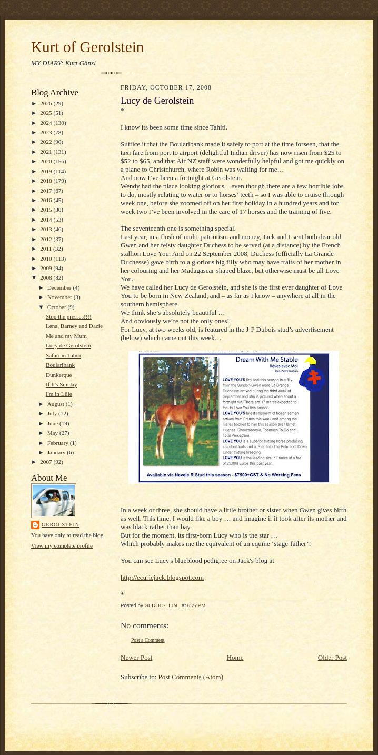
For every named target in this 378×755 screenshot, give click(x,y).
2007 (46, 462)
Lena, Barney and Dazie (74, 326)
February (58, 443)
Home (235, 657)
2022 (46, 141)
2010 (46, 258)
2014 (46, 219)
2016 (46, 200)
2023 (46, 132)
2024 (46, 123)
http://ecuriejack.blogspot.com (162, 577)
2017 (46, 190)
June (53, 423)
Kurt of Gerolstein (87, 46)
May (53, 433)
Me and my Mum (66, 336)
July (52, 413)
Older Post (332, 657)
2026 (46, 103)
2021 (46, 151)
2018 (46, 180)
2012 (46, 239)
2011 (46, 248)
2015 (46, 209)
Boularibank (60, 365)
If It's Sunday (61, 384)
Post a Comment (148, 640)
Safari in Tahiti (63, 355)
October (57, 307)
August (56, 404)
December (60, 287)
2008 (46, 277)
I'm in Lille (59, 394)
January (57, 452)
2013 (46, 229)
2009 (46, 268)
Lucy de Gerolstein (68, 345)
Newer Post (136, 657)
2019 (46, 171)
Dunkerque (59, 375)
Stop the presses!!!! (69, 316)
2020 (46, 161)
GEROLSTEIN (60, 525)
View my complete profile (62, 545)
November (60, 297)
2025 (46, 113)
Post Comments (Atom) (191, 677)
